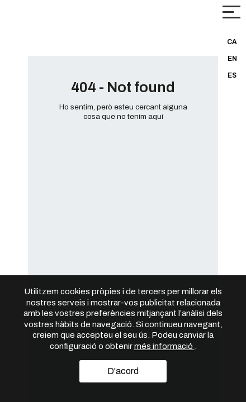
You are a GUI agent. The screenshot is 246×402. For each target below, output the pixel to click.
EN (232, 59)
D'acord (123, 371)
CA (232, 42)
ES (232, 75)
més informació (164, 346)
